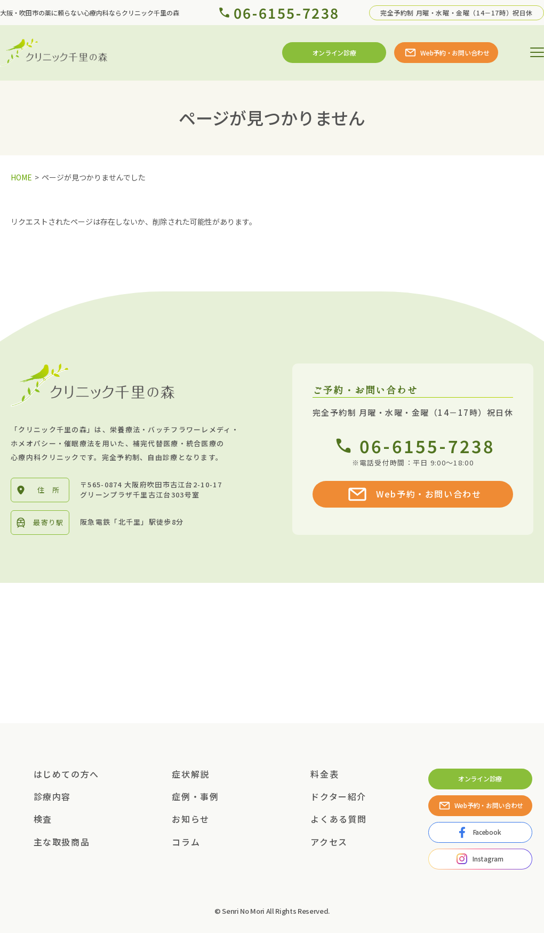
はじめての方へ (66, 774)
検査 (43, 818)
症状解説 (190, 774)
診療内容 (52, 796)
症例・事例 (195, 796)
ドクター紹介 (338, 796)
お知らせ (190, 818)
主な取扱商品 (62, 841)
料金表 (324, 774)
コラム (186, 841)
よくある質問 (338, 818)
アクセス (328, 841)
